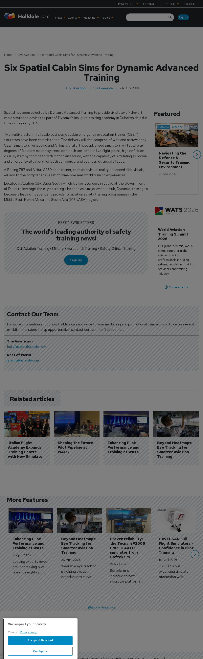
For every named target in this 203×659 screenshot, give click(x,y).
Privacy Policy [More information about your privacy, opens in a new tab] (28, 652)
